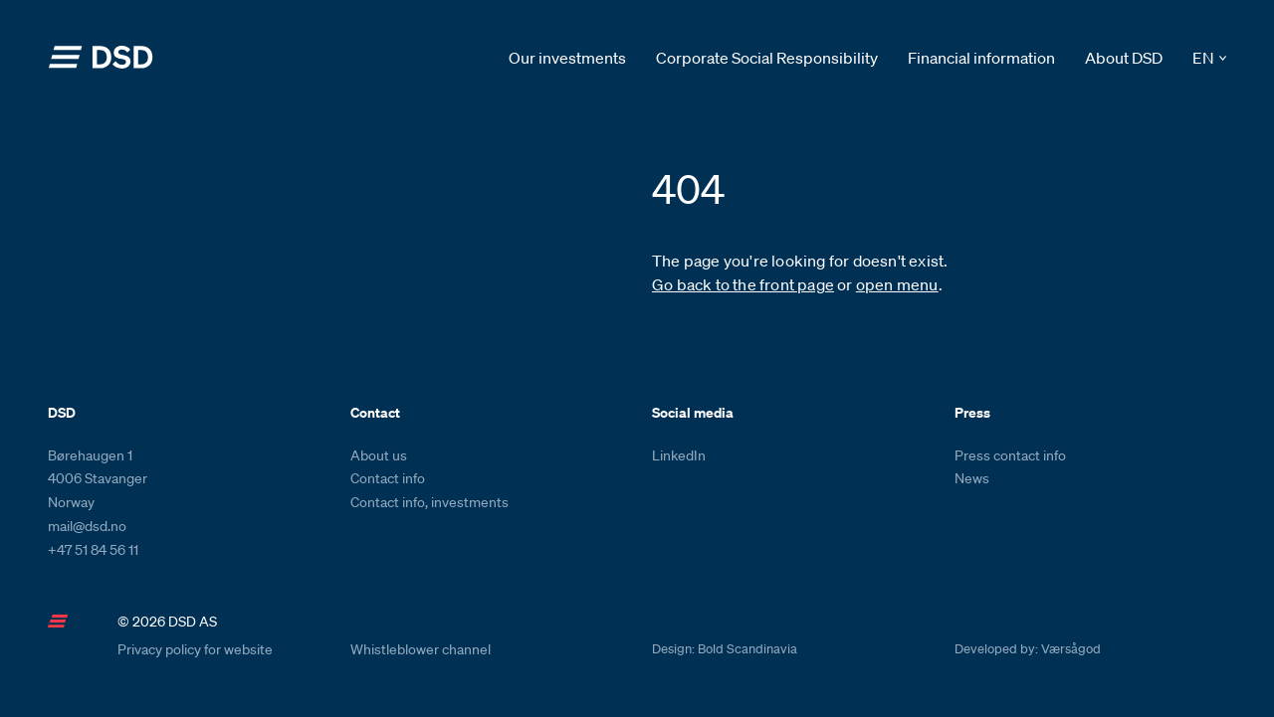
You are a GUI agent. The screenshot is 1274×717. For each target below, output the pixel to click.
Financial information (981, 58)
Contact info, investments (429, 502)
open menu (897, 284)
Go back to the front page (743, 284)
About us (378, 455)
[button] (1209, 58)
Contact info (387, 478)
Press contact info (1010, 455)
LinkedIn (679, 455)
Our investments (567, 58)
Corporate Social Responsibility (767, 58)
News (972, 478)
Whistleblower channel (420, 649)
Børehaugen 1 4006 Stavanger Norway (97, 479)
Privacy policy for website (195, 649)
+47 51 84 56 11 (93, 550)
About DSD (1124, 58)
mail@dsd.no (87, 526)
